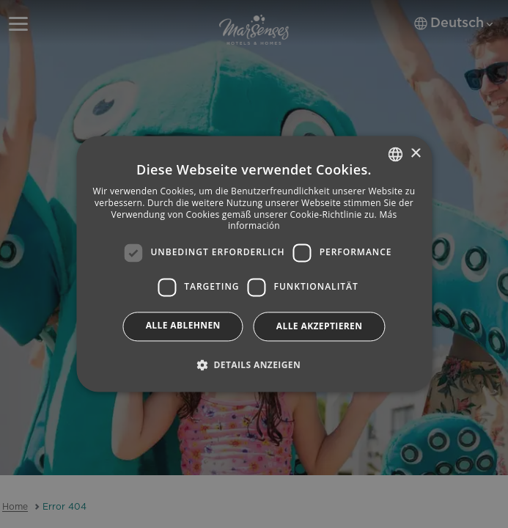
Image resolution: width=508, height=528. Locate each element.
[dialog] (254, 264)
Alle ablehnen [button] (183, 325)
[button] (254, 365)
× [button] (415, 153)
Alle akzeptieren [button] (319, 326)
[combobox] (395, 154)
